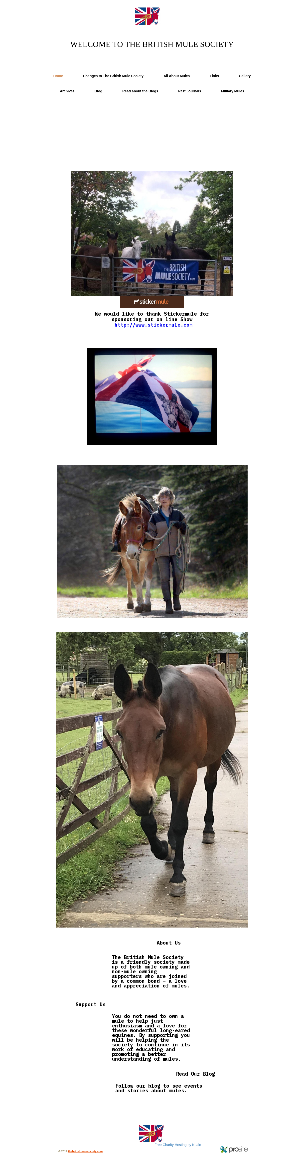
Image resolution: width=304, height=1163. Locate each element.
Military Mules (232, 91)
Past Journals (189, 91)
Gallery (245, 76)
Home (58, 76)
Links (214, 76)
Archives (67, 91)
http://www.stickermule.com (153, 324)
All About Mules (176, 76)
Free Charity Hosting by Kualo (177, 1145)
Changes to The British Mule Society (113, 76)
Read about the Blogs (140, 91)
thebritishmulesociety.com (85, 1151)
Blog (98, 91)
